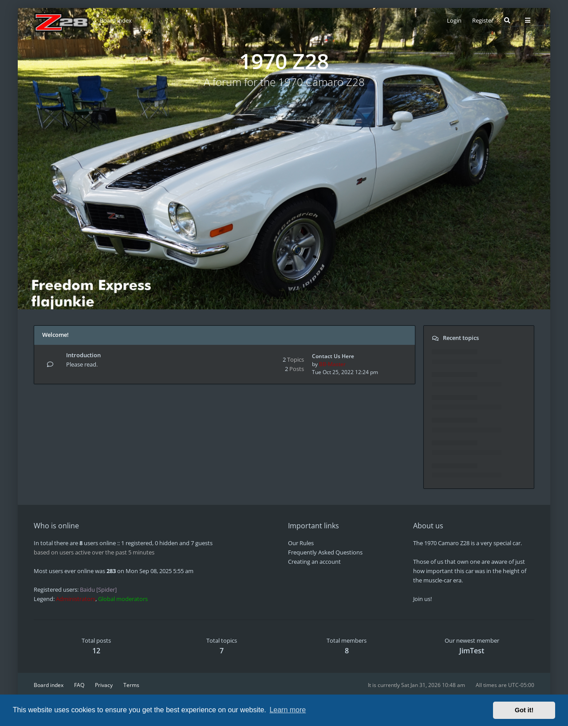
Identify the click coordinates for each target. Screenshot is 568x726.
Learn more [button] (287, 710)
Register (482, 20)
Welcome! (55, 335)
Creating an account (314, 562)
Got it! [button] (524, 710)
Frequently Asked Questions (325, 552)
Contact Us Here (333, 356)
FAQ (79, 685)
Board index (48, 685)
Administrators (75, 599)
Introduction (83, 355)
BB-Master (332, 364)
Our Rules (301, 543)
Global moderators (123, 599)
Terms (131, 685)
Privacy (104, 685)
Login (454, 20)
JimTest (471, 651)
